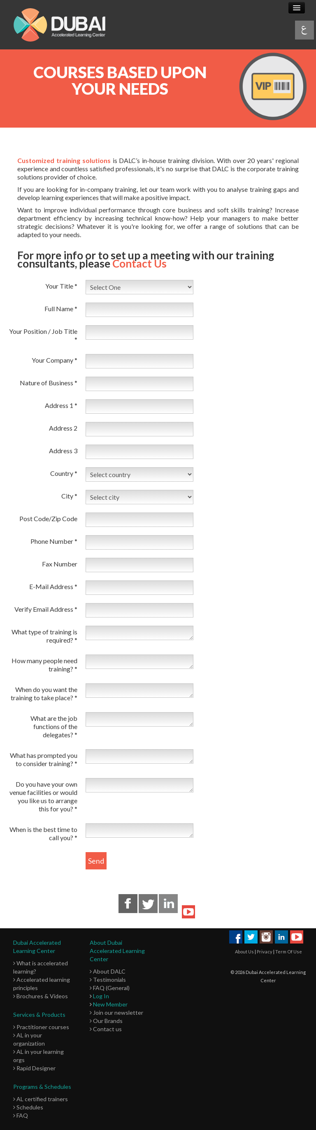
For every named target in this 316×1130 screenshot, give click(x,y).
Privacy (264, 951)
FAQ (20, 1115)
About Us (244, 951)
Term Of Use (288, 951)
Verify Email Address (45, 609)
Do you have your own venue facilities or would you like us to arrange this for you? (43, 796)
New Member (110, 1004)
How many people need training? (44, 665)
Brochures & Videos (40, 996)
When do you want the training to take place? (44, 693)
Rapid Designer (34, 1068)
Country (63, 473)
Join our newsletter (116, 1012)
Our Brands (106, 1020)
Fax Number (59, 564)
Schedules (28, 1107)
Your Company (54, 360)
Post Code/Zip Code (48, 518)
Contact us (106, 1028)
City (69, 496)
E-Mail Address (53, 586)
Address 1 (61, 405)
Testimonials (108, 979)
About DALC (107, 971)
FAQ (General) (110, 987)
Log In (101, 996)
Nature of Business (48, 383)
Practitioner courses (41, 1026)
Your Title (61, 286)
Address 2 (63, 428)
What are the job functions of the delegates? (53, 726)
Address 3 (63, 450)
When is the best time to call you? (43, 833)
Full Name (60, 308)
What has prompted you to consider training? (43, 759)
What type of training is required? (44, 636)
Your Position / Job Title (43, 335)
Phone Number (53, 541)
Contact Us (139, 263)
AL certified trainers (40, 1098)
